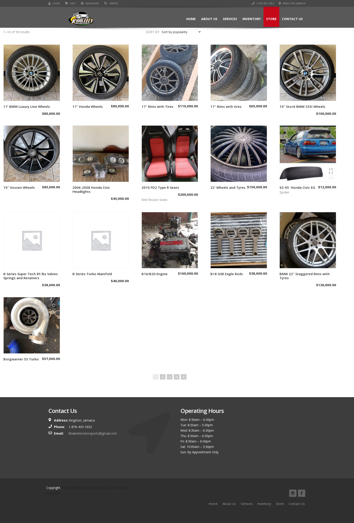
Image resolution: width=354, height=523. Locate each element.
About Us (209, 19)
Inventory (251, 19)
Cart (70, 3)
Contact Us (292, 19)
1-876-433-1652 (263, 3)
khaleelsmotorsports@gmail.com (93, 433)
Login (54, 3)
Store (271, 19)
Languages (90, 3)
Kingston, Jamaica (292, 3)
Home (191, 19)
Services (230, 19)
